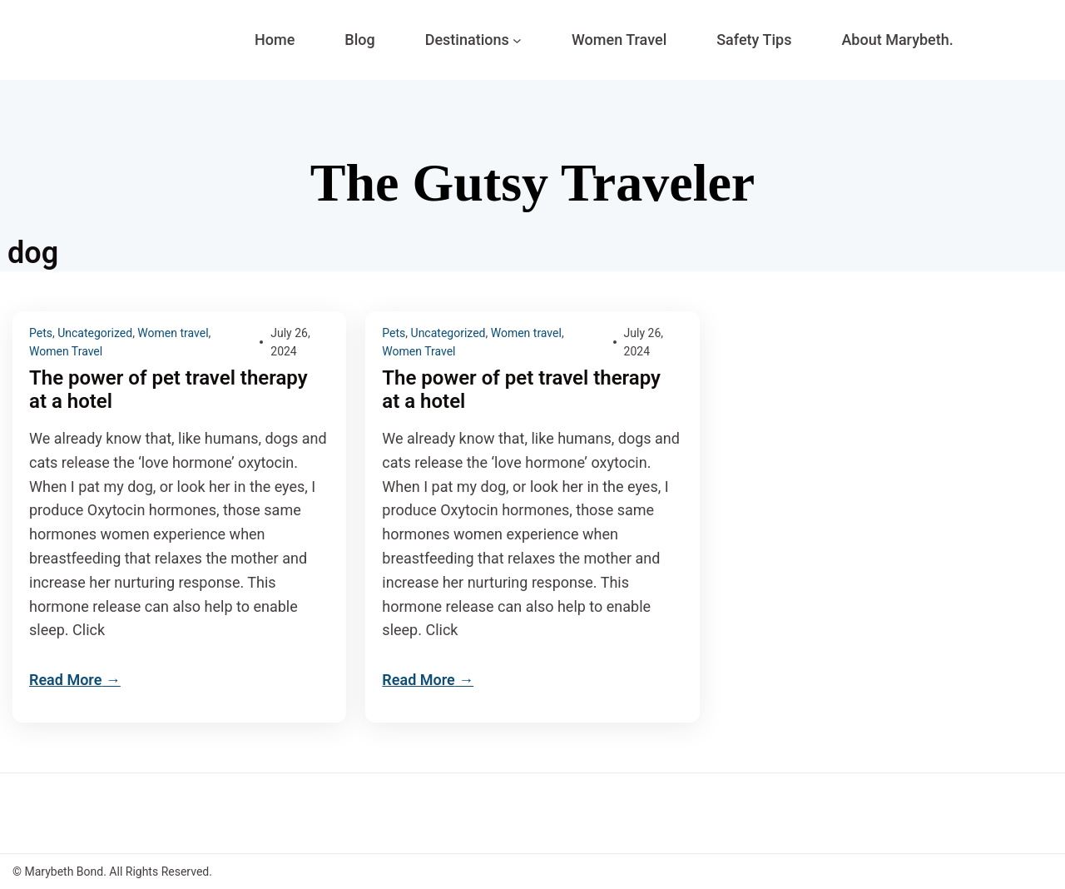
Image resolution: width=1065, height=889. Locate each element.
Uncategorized (94, 333)
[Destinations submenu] (517, 40)
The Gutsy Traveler (532, 182)
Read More (65, 679)
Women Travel (65, 351)
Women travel (172, 333)
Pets (40, 333)
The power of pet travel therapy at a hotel (168, 390)
